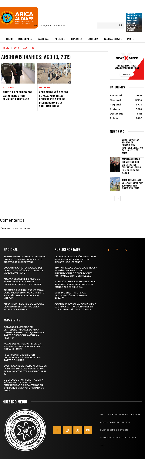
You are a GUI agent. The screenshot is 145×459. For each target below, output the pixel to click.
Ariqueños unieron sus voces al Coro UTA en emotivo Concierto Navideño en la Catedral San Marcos (131, 166)
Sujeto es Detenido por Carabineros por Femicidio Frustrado (17, 95)
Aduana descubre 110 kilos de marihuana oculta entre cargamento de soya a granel (22, 282)
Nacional (9, 88)
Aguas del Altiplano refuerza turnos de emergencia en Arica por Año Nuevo (23, 346)
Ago (25, 47)
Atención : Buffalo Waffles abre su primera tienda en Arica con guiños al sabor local (75, 284)
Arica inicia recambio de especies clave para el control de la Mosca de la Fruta (132, 184)
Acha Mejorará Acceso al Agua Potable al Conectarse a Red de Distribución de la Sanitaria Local (53, 99)
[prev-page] (112, 198)
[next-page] (118, 198)
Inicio (6, 47)
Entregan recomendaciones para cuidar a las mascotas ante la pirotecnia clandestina (25, 259)
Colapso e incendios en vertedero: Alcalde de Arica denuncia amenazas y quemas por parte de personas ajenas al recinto (133, 18)
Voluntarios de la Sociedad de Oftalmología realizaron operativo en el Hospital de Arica (132, 146)
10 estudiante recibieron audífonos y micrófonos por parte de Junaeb (22, 358)
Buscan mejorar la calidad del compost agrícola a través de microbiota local (23, 270)
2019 (16, 47)
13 (33, 47)
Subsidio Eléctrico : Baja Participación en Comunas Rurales (71, 295)
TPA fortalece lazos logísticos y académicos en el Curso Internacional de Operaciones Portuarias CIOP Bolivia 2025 (76, 271)
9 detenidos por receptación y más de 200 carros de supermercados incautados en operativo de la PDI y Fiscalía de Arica (24, 385)
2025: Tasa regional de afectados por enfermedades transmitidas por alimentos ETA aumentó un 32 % (25, 370)
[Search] (120, 25)
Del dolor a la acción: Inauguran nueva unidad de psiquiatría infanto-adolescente (75, 259)
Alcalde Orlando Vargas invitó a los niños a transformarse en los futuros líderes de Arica (75, 307)
